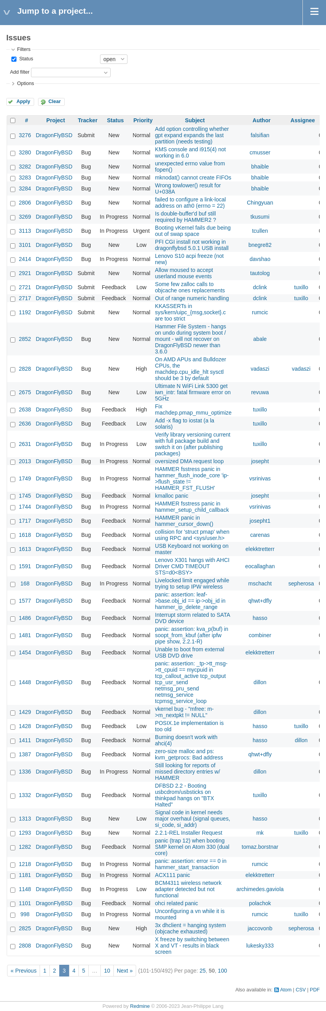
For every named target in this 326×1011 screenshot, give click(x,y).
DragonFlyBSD (54, 135)
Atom (285, 990)
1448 (25, 682)
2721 (25, 287)
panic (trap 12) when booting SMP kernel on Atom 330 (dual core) (192, 846)
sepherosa (301, 583)
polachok (260, 903)
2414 (25, 259)
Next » (125, 971)
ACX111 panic (172, 875)
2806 (25, 202)
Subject (195, 120)
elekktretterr (260, 549)
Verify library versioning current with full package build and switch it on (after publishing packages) (192, 444)
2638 (25, 409)
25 (203, 971)
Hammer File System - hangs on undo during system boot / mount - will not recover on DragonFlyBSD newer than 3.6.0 (190, 339)
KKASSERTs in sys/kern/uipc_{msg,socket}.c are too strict (190, 312)
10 (107, 971)
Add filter (19, 72)
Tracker (88, 120)
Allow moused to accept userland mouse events (184, 273)
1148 (25, 889)
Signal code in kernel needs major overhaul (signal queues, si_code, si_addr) (192, 818)
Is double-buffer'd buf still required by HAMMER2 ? (185, 216)
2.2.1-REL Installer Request (188, 833)
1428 (25, 726)
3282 (25, 166)
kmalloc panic (171, 496)
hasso (260, 618)
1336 (25, 771)
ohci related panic (176, 903)
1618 (25, 535)
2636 (25, 423)
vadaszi (260, 369)
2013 (25, 461)
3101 (25, 245)
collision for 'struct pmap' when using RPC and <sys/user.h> (192, 535)
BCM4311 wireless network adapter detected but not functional (188, 889)
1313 (25, 818)
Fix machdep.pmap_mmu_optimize (193, 409)
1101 (25, 903)
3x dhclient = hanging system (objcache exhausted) (190, 928)
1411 (25, 740)
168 (24, 583)
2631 (25, 444)
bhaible (260, 166)
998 (24, 914)
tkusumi (260, 217)
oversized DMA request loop (189, 461)
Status (25, 59)
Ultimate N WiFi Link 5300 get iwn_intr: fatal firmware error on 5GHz (193, 392)
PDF (315, 990)
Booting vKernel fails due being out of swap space (193, 231)
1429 (25, 712)
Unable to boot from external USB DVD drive (189, 652)
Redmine (139, 1006)
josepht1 (260, 521)
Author (262, 120)
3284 (25, 188)
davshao (260, 259)
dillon (259, 682)
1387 (25, 754)
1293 (25, 833)
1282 (25, 847)
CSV (301, 990)
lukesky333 (260, 945)
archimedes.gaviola (260, 889)
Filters (23, 49)
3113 (25, 231)
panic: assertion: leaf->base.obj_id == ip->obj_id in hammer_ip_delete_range (190, 600)
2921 (25, 273)
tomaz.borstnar (260, 847)
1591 (25, 566)
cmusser (260, 152)
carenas (260, 535)
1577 (25, 601)
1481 (25, 635)
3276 (25, 135)
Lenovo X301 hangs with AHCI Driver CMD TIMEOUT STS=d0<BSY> (192, 566)
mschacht (260, 583)
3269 (25, 217)
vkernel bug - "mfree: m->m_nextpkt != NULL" (184, 712)
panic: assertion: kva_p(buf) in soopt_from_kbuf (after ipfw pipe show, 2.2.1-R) (191, 635)
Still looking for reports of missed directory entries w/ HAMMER (187, 771)
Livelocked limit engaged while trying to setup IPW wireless (192, 583)
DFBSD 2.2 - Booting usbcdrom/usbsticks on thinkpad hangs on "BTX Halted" (184, 795)
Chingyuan (260, 202)
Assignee (303, 120)
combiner (260, 635)
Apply (23, 101)
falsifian (260, 135)
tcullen (260, 231)
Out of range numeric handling (192, 298)
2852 (25, 339)
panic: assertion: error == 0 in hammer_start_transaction (190, 864)
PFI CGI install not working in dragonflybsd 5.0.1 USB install (192, 245)
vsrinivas (259, 478)
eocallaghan (260, 566)
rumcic (260, 312)
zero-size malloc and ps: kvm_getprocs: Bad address (189, 754)
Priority (143, 120)
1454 (25, 652)
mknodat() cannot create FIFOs (193, 177)
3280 (25, 152)
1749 (25, 478)
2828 (25, 369)
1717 (25, 521)
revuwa (260, 392)
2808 (25, 945)
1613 (25, 549)
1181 (25, 875)
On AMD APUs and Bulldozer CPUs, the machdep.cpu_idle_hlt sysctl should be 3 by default (190, 368)
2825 (25, 928)
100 (222, 971)
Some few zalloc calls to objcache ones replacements (190, 287)
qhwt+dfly (260, 601)
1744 (25, 507)
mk (260, 833)
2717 (25, 298)
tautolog (260, 273)
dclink (260, 287)
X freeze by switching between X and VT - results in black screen (192, 945)
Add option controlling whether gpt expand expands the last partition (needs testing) (192, 135)
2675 (25, 392)
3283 (25, 177)
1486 (25, 618)
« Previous (23, 971)
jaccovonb (260, 928)
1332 (25, 795)
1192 (25, 312)
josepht (260, 461)
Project (55, 120)
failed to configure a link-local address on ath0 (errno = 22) (190, 202)
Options (25, 83)
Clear (54, 101)
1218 (25, 864)
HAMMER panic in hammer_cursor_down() (184, 521)
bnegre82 (259, 245)
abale (260, 339)
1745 (25, 496)
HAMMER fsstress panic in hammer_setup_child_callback (192, 506)
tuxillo (301, 287)
